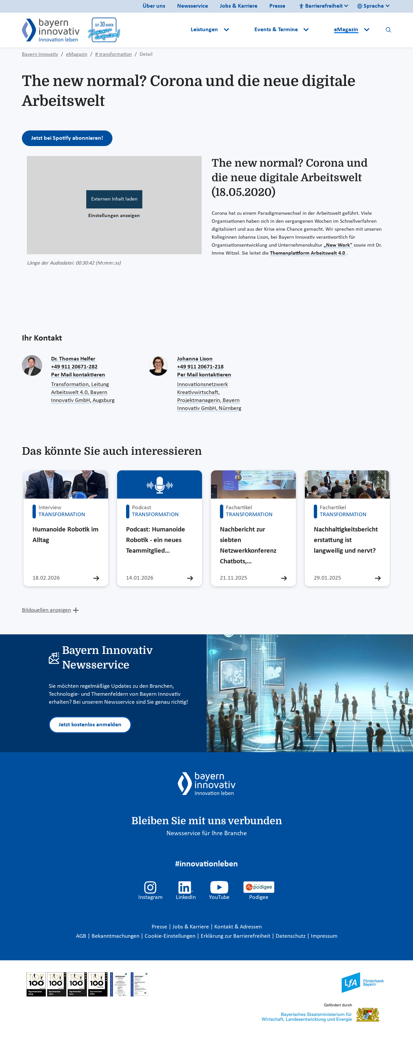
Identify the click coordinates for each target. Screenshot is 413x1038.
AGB (82, 936)
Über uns (154, 6)
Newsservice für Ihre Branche (207, 833)
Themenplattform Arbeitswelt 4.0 (308, 253)
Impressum (324, 936)
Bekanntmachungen (116, 936)
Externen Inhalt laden (114, 199)
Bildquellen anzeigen (46, 610)
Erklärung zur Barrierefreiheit (236, 936)
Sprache (370, 6)
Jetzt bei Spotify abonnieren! (67, 138)
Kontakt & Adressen (238, 927)
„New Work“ (339, 245)
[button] (242, 30)
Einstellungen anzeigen (114, 215)
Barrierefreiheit (321, 6)
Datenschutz (291, 936)
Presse (277, 6)
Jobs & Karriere (238, 6)
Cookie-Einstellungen (170, 936)
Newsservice (192, 6)
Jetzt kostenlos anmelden (90, 725)
